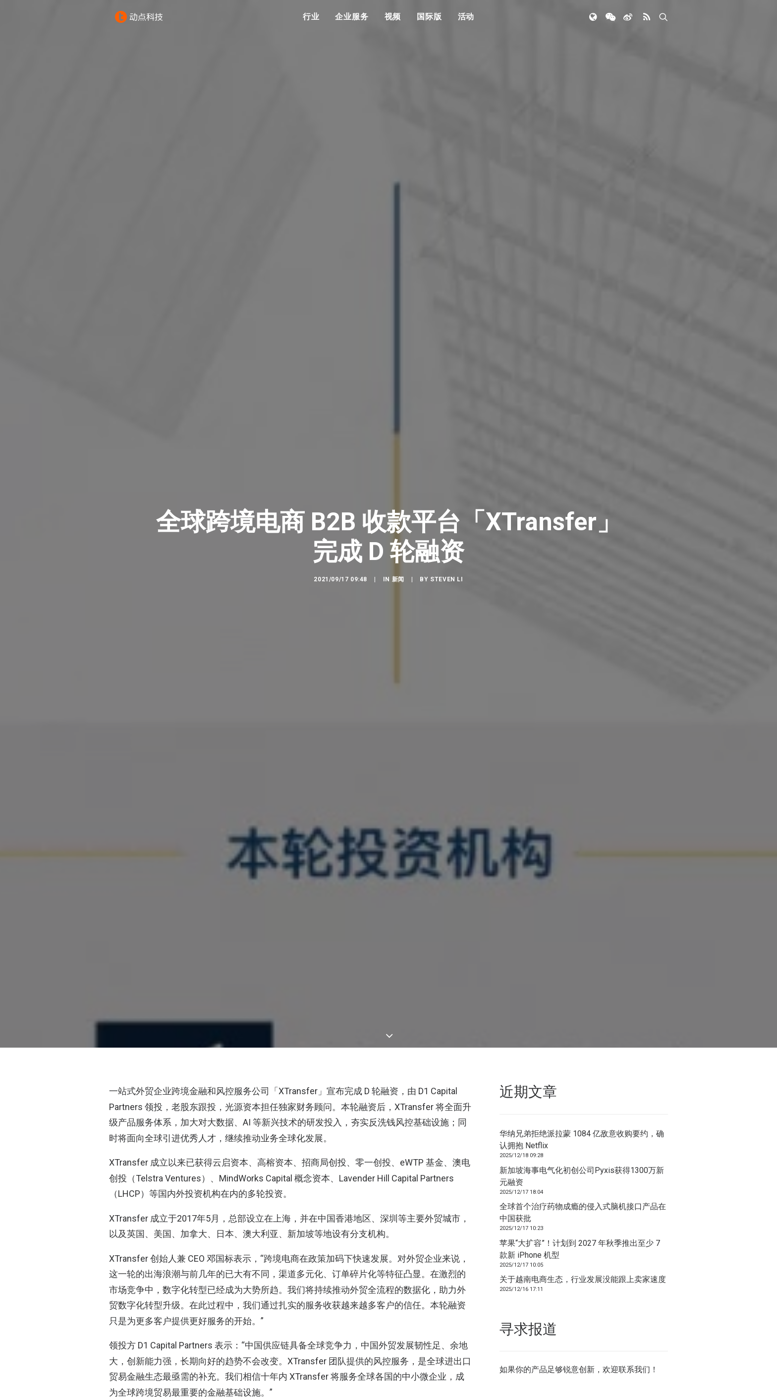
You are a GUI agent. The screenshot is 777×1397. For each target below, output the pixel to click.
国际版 (429, 21)
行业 (311, 21)
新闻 (398, 540)
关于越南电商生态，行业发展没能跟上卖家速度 (583, 1202)
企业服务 (351, 21)
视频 (393, 21)
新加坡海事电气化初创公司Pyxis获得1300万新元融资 (582, 1099)
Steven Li (446, 540)
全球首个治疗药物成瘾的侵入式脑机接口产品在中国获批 (583, 1135)
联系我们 (634, 1293)
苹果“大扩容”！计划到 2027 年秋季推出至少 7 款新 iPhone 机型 (580, 1172)
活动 (466, 21)
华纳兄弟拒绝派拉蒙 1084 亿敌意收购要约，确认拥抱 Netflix (582, 1062)
